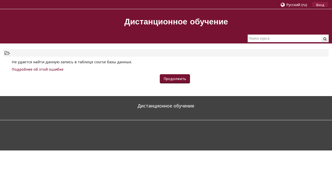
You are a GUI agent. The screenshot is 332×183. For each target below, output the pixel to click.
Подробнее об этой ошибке (38, 69)
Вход (320, 5)
